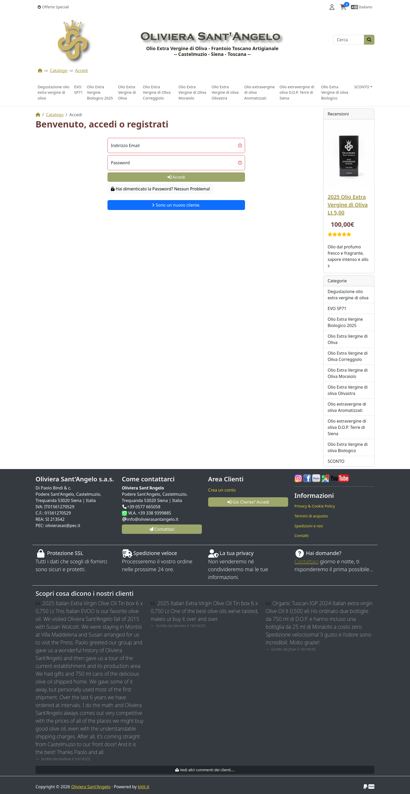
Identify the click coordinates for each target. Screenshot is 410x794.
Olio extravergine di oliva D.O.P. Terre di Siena (297, 92)
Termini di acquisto (311, 515)
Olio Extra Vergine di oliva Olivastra (225, 92)
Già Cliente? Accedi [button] (248, 502)
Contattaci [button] (162, 529)
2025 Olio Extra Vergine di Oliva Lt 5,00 (348, 204)
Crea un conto (222, 490)
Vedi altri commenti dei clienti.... (205, 769)
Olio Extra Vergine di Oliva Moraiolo (192, 92)
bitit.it (143, 787)
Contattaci (306, 561)
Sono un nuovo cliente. (176, 205)
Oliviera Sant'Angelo (90, 787)
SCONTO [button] (361, 86)
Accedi (81, 70)
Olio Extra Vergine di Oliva (127, 92)
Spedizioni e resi (308, 525)
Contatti (301, 535)
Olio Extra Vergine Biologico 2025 (100, 92)
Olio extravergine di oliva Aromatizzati (259, 92)
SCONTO (336, 461)
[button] (332, 7)
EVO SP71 (78, 89)
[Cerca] (348, 40)
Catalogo (58, 70)
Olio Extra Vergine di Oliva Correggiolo (156, 92)
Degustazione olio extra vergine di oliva (53, 92)
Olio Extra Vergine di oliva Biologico (334, 92)
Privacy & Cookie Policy (314, 506)
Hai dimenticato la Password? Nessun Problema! (160, 189)
